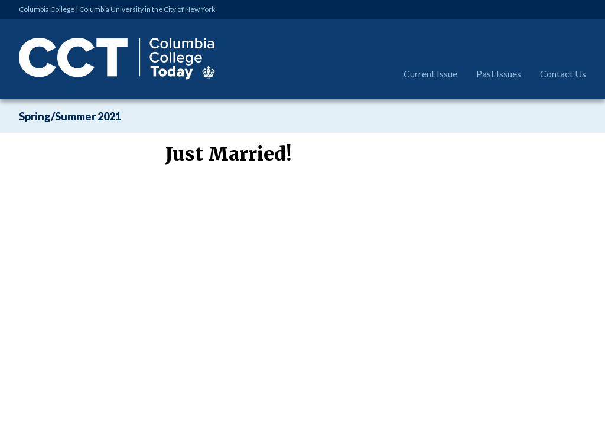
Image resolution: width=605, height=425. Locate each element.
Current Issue (430, 73)
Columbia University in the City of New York (147, 9)
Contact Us (563, 73)
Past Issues (498, 73)
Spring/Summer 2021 (70, 116)
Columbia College (46, 9)
